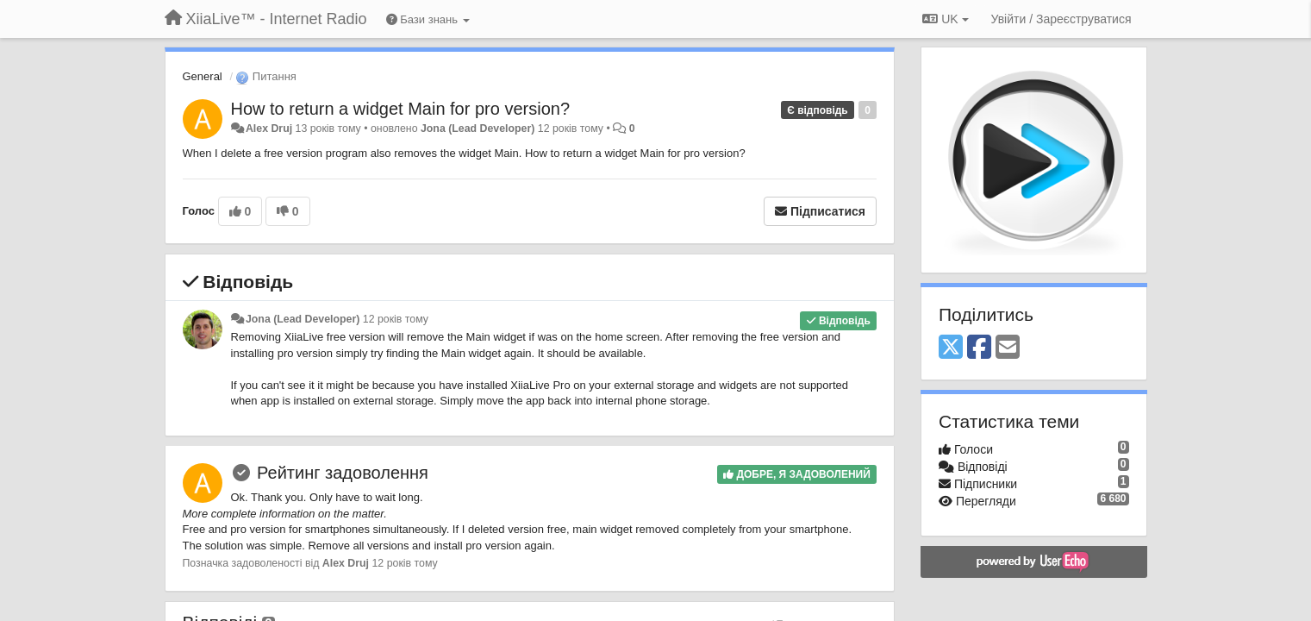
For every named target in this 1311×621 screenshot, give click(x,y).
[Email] (1008, 348)
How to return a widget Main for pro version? (401, 108)
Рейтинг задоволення (342, 472)
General (202, 76)
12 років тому (395, 319)
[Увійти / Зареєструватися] (1061, 19)
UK (945, 19)
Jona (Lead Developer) (477, 128)
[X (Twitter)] (951, 348)
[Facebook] (979, 348)
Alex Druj (269, 128)
